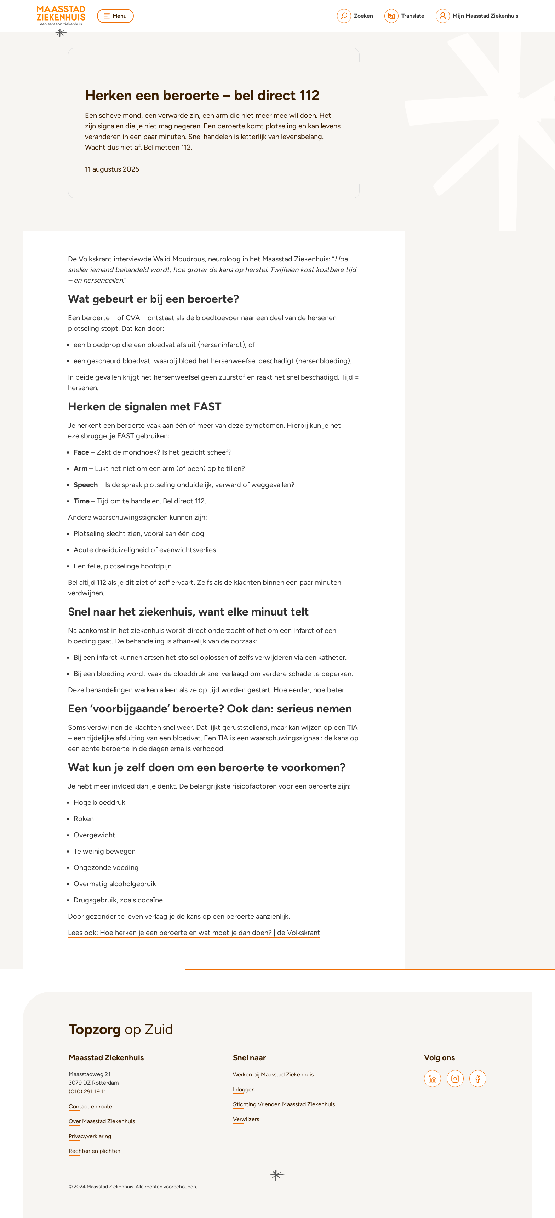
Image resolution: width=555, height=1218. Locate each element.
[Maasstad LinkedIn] (432, 1078)
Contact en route (90, 1106)
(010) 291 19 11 (87, 1091)
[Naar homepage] (61, 21)
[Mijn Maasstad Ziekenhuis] (477, 16)
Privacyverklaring (90, 1136)
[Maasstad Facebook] (477, 1078)
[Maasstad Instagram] (455, 1078)
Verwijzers (246, 1119)
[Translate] (404, 16)
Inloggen (244, 1089)
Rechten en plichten (94, 1151)
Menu (115, 15)
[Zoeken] (355, 16)
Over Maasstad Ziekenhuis (102, 1121)
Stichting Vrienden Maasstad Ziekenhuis (284, 1104)
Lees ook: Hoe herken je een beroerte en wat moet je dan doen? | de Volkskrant (194, 932)
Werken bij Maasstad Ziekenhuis (273, 1074)
